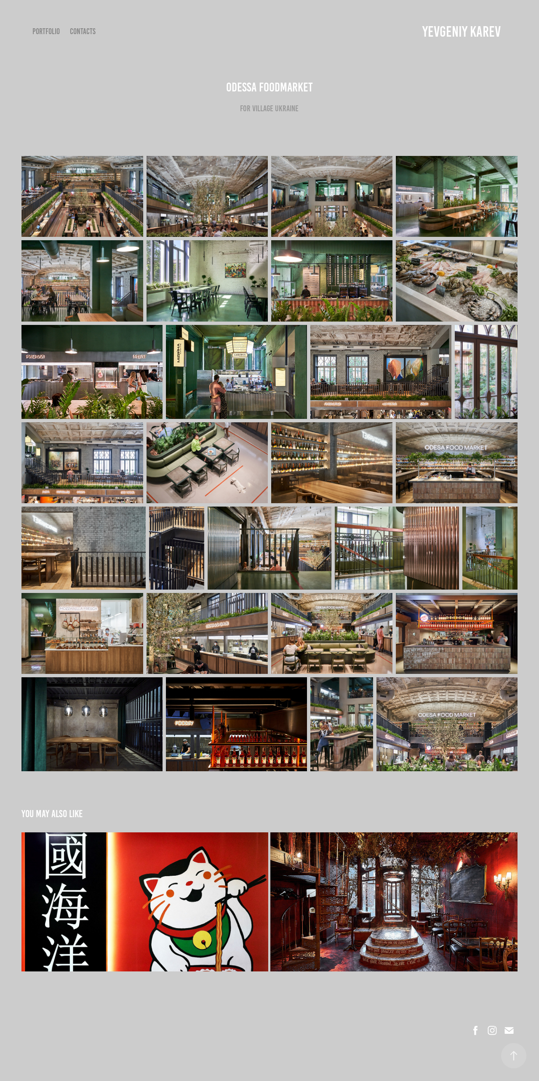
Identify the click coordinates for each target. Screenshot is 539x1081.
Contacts (83, 31)
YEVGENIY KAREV (461, 32)
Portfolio (46, 31)
